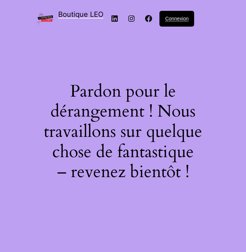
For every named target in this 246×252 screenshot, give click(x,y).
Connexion (177, 18)
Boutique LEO (80, 14)
